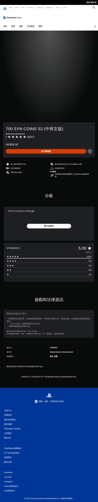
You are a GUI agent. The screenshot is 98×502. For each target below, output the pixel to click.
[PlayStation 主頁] (4, 7)
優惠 (21, 23)
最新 (5, 23)
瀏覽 (40, 23)
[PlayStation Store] (12, 15)
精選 (13, 23)
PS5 (16, 7)
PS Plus (30, 7)
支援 (64, 7)
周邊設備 (39, 7)
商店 (57, 7)
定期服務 (31, 23)
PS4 (22, 7)
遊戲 (10, 7)
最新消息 (49, 7)
